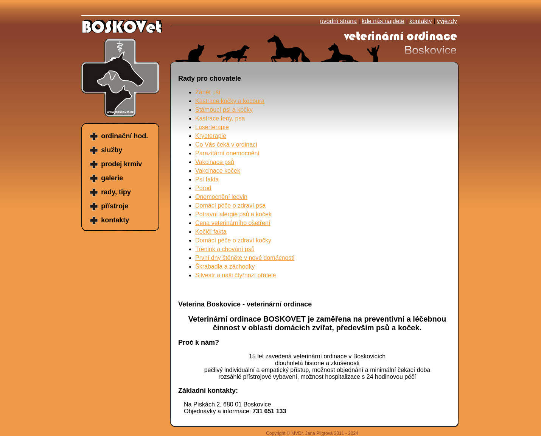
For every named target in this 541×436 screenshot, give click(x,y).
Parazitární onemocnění (227, 153)
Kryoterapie (210, 136)
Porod (203, 188)
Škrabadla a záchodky (225, 266)
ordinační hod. (124, 136)
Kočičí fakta (211, 231)
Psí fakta (207, 179)
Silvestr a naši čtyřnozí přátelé (235, 275)
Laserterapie (212, 127)
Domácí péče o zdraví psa (230, 205)
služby (111, 150)
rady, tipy (116, 192)
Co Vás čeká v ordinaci (226, 144)
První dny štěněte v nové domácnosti (244, 258)
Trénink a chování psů (225, 249)
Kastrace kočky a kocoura (229, 101)
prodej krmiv (121, 164)
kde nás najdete (383, 21)
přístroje (114, 206)
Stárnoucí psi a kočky (224, 109)
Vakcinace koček (217, 170)
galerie (112, 178)
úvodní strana (338, 21)
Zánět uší (208, 92)
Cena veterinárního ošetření (232, 223)
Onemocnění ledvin (221, 197)
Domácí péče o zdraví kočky (233, 240)
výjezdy (447, 21)
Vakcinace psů (214, 162)
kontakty (420, 21)
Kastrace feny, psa (220, 118)
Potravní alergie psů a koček (233, 214)
